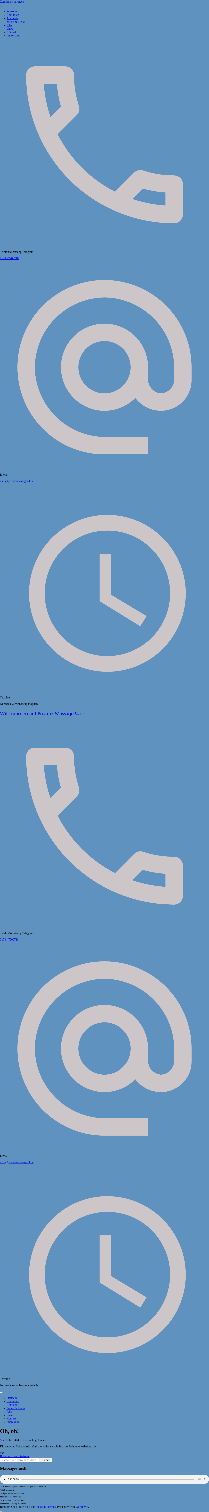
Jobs (9, 25)
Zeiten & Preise (16, 21)
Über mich (13, 15)
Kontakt (11, 32)
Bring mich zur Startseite (14, 1456)
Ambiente (12, 18)
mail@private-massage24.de (16, 481)
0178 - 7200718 (9, 258)
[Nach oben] (1, 1511)
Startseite (12, 11)
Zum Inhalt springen (12, 1)
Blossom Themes (45, 1506)
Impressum (13, 35)
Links (10, 28)
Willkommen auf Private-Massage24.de (42, 714)
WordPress (81, 1506)
